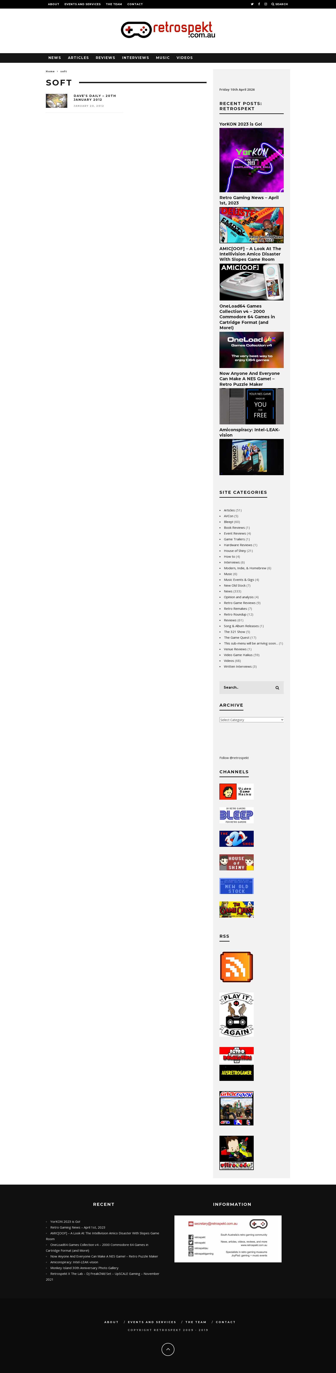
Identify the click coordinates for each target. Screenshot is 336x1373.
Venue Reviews (235, 649)
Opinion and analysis (239, 597)
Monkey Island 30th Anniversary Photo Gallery (84, 1268)
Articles (78, 58)
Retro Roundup (235, 614)
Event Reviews (235, 533)
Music (163, 58)
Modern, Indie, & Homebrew (245, 568)
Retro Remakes (235, 608)
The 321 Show (234, 631)
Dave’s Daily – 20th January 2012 (95, 98)
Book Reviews (234, 527)
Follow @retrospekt (234, 758)
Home (50, 71)
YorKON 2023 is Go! (240, 124)
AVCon (228, 516)
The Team (114, 4)
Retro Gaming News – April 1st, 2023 (77, 1227)
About (53, 4)
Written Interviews (238, 666)
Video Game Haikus (238, 655)
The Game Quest (236, 637)
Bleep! (228, 522)
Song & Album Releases (241, 626)
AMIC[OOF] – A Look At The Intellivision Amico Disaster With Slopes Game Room (250, 254)
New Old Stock (235, 585)
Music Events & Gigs (239, 579)
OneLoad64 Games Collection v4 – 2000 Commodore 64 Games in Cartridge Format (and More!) (247, 316)
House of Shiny (235, 550)
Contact (135, 4)
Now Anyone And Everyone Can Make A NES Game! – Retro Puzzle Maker (249, 379)
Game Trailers (234, 539)
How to (229, 556)
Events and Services (82, 4)
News (54, 58)
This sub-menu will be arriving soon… (251, 643)
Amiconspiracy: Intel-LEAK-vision (74, 1262)
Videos (185, 58)
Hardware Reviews (238, 545)
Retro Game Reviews (240, 603)
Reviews (106, 58)
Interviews (135, 58)
